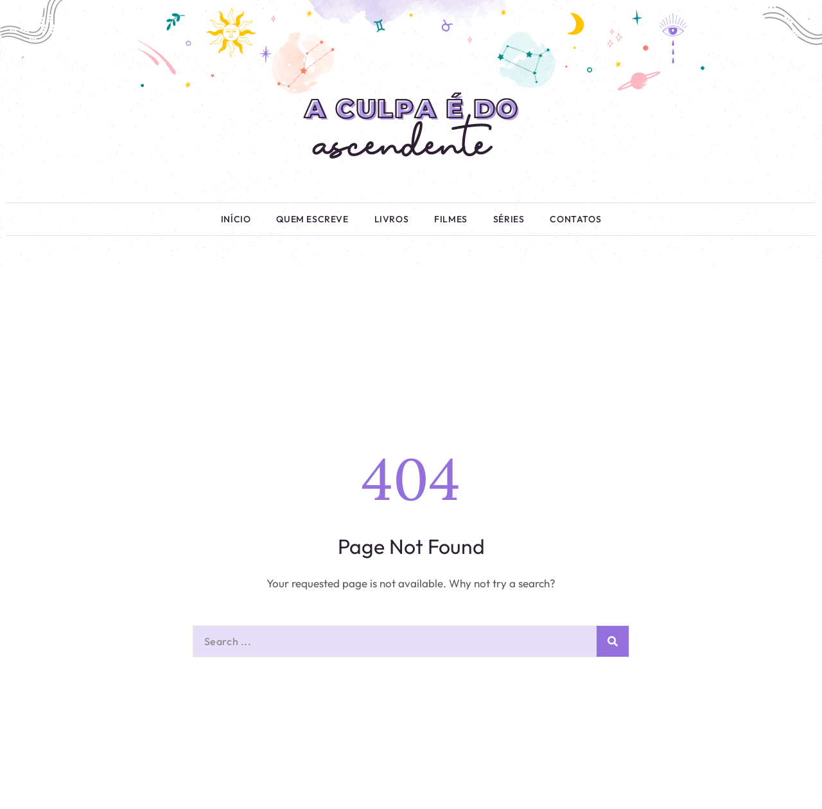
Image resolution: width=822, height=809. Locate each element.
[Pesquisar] (613, 641)
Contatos (575, 219)
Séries (509, 219)
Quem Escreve (312, 219)
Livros (391, 219)
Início (236, 219)
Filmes (451, 219)
